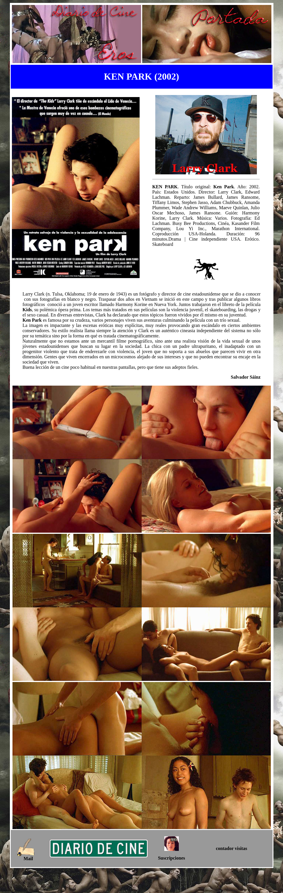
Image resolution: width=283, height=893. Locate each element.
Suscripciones (171, 858)
